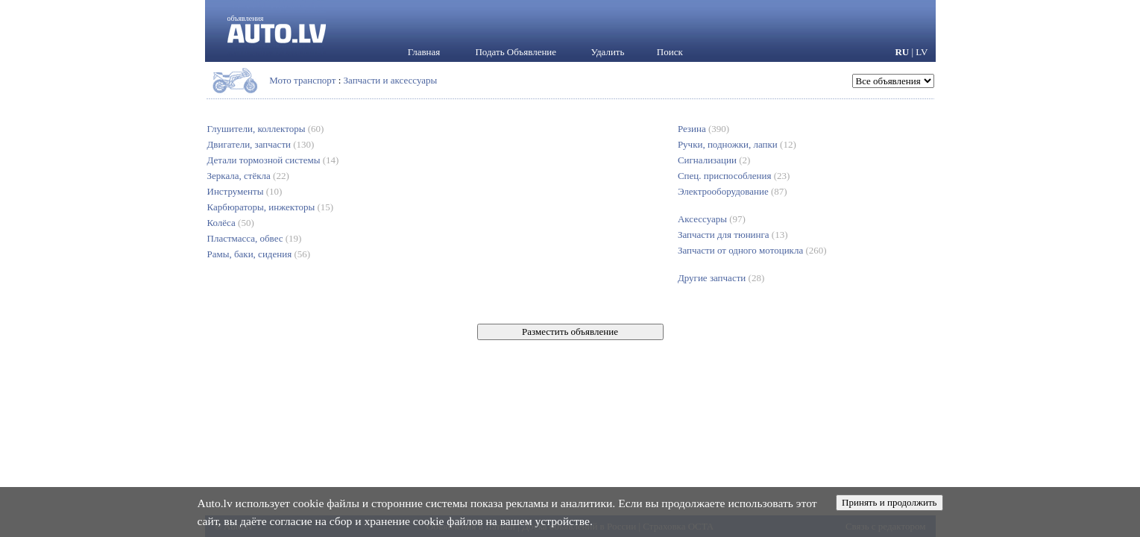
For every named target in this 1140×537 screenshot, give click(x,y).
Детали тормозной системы (273, 160)
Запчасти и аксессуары (391, 80)
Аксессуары (712, 218)
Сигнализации (714, 160)
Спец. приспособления (734, 175)
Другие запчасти (721, 277)
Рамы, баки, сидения (259, 254)
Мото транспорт (302, 80)
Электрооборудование (732, 191)
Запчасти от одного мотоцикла (752, 250)
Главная (424, 51)
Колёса (230, 222)
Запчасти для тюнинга (733, 234)
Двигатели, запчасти (261, 144)
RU (902, 51)
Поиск (670, 51)
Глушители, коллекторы (265, 128)
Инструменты (245, 191)
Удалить (608, 51)
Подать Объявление (515, 51)
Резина (703, 128)
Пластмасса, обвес (254, 238)
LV (922, 51)
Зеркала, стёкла (248, 175)
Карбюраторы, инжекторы (270, 207)
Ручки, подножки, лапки (737, 144)
